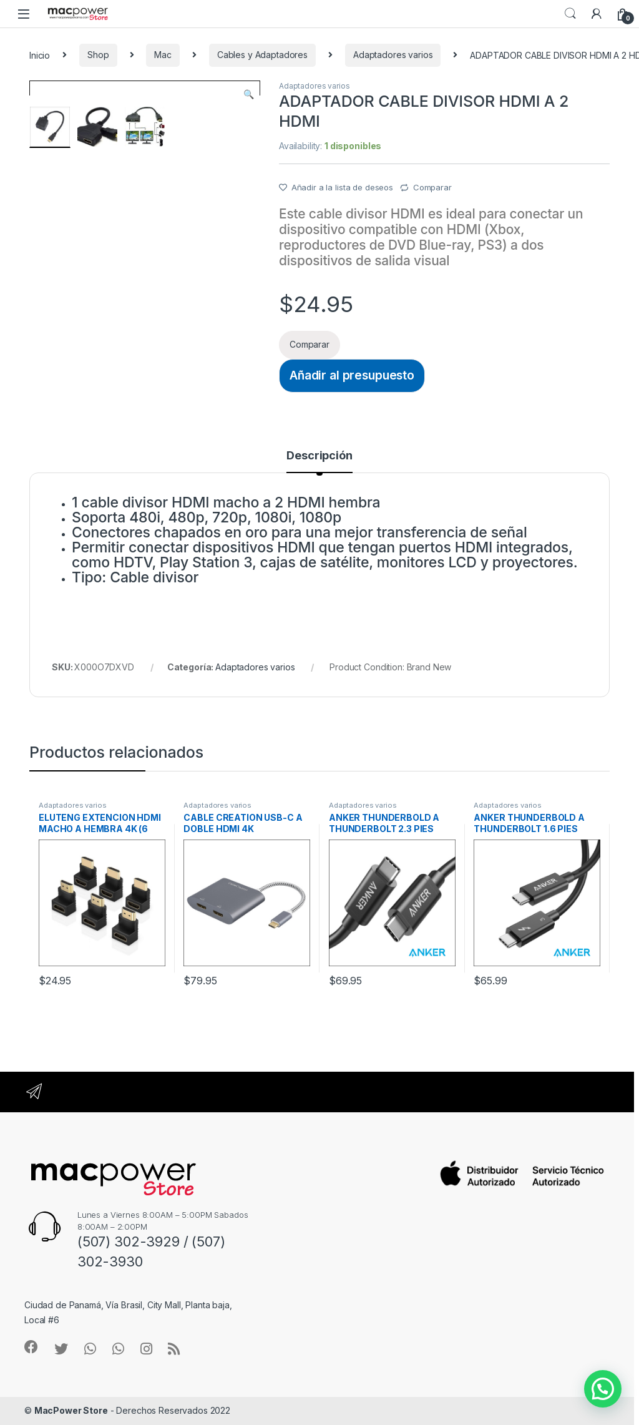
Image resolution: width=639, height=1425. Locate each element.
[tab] (319, 461)
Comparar (432, 187)
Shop (98, 54)
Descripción (319, 456)
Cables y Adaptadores (262, 54)
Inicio (39, 54)
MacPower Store (71, 1410)
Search (570, 14)
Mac (163, 54)
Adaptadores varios (392, 54)
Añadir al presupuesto (352, 375)
